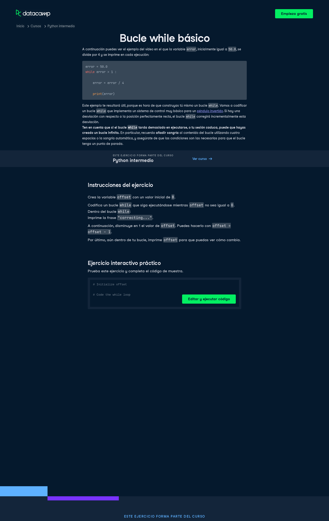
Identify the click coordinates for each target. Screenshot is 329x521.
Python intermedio (61, 26)
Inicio (20, 26)
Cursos (36, 26)
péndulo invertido (210, 111)
